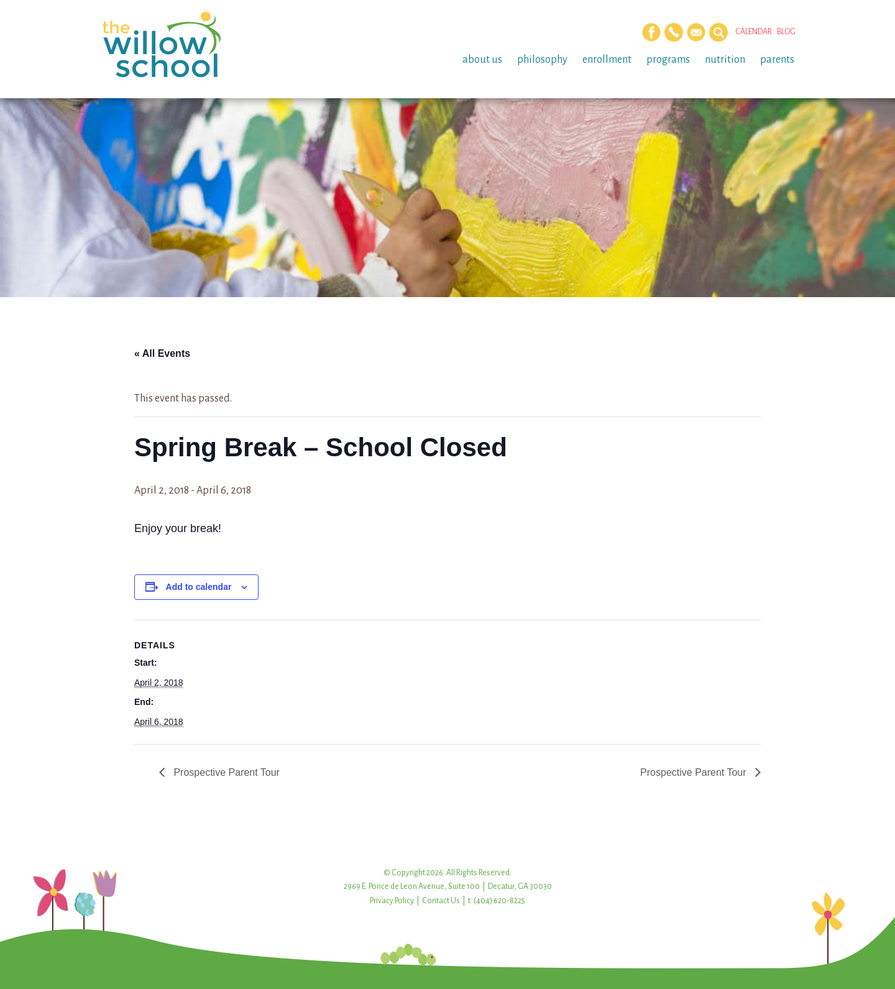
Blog (786, 31)
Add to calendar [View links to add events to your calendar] (199, 587)
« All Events (162, 353)
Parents (777, 59)
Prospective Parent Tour (225, 772)
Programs (668, 59)
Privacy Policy (392, 900)
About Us (482, 59)
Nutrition (725, 59)
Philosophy (542, 59)
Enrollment (606, 59)
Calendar (753, 31)
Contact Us (441, 900)
